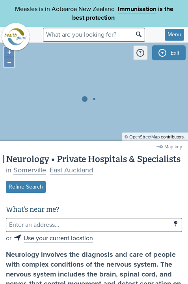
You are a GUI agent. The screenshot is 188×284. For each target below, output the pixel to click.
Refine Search (26, 186)
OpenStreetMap (144, 137)
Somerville (29, 170)
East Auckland (71, 170)
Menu (174, 34)
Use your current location (58, 238)
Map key (173, 146)
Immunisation (137, 9)
